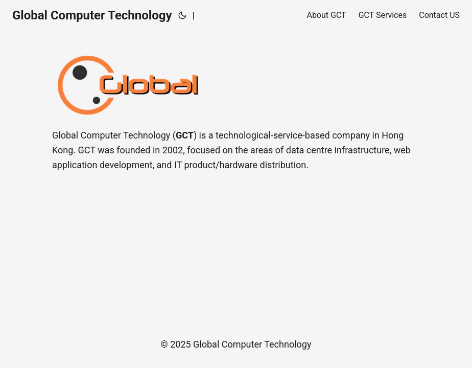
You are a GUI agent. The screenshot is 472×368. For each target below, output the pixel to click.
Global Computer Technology (92, 15)
